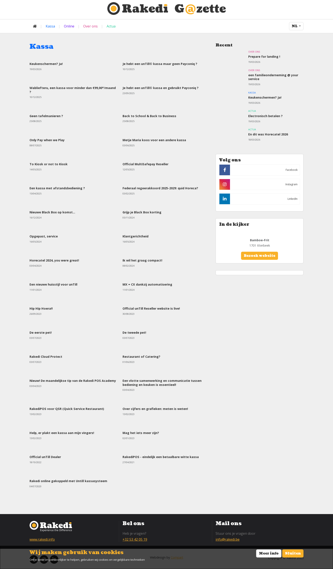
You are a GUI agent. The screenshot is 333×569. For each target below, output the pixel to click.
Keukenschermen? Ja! (46, 64)
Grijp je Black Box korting (142, 212)
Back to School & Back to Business (149, 116)
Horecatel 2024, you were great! (54, 260)
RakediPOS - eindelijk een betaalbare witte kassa (161, 457)
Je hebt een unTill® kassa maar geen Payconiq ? (160, 64)
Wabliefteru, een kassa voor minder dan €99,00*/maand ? (73, 90)
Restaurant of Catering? (141, 357)
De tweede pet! (134, 332)
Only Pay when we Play (47, 140)
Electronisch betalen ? (265, 116)
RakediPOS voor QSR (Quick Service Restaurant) (67, 409)
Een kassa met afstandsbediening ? (57, 188)
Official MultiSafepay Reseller (145, 164)
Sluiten (293, 553)
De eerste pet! (41, 332)
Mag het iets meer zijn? (141, 433)
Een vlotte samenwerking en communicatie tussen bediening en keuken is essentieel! (162, 383)
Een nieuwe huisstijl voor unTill (53, 284)
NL (295, 26)
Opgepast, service (44, 236)
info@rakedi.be (228, 539)
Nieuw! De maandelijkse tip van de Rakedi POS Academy (73, 381)
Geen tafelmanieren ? (46, 116)
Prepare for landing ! (264, 57)
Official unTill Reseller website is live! (151, 308)
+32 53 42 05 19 (135, 539)
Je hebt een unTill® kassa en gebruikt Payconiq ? (161, 88)
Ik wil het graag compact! (142, 260)
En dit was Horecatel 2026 (268, 134)
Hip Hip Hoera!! (41, 308)
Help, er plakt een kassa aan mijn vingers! (62, 433)
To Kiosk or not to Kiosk (49, 164)
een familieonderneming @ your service (273, 77)
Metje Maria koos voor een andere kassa (154, 140)
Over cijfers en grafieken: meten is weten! (155, 409)
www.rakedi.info (42, 539)
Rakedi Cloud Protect (46, 357)
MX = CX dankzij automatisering (147, 284)
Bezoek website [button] (259, 255)
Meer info (269, 553)
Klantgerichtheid (135, 236)
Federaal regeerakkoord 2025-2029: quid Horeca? (160, 188)
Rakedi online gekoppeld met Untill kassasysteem (68, 481)
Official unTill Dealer (45, 457)
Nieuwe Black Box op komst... (52, 212)
